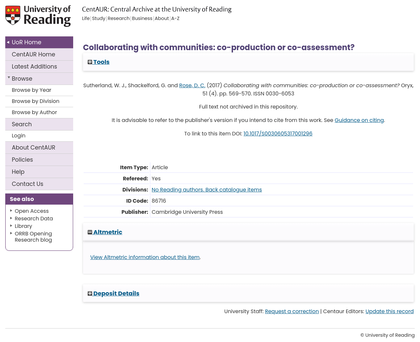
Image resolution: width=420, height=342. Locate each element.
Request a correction (292, 311)
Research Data (34, 218)
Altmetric (105, 232)
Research (119, 18)
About (33, 147)
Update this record (390, 311)
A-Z (175, 18)
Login (19, 135)
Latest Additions (34, 66)
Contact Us (27, 184)
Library (23, 226)
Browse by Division (35, 101)
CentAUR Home (33, 54)
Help (18, 172)
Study (98, 18)
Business (142, 18)
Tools (99, 62)
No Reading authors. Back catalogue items (207, 189)
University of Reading (47, 18)
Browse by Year (32, 90)
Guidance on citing (359, 120)
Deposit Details (113, 293)
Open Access (32, 211)
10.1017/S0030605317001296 (277, 133)
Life (86, 18)
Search (22, 124)
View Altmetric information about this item (145, 257)
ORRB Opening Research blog (33, 237)
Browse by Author (34, 112)
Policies (22, 160)
